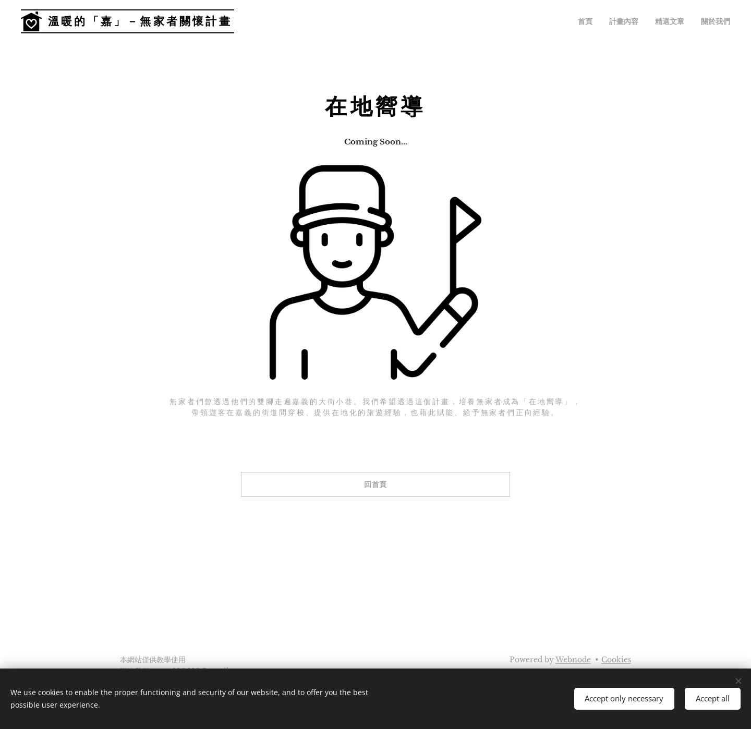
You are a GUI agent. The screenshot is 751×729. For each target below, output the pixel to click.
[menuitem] (597, 21)
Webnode (573, 659)
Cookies (616, 659)
